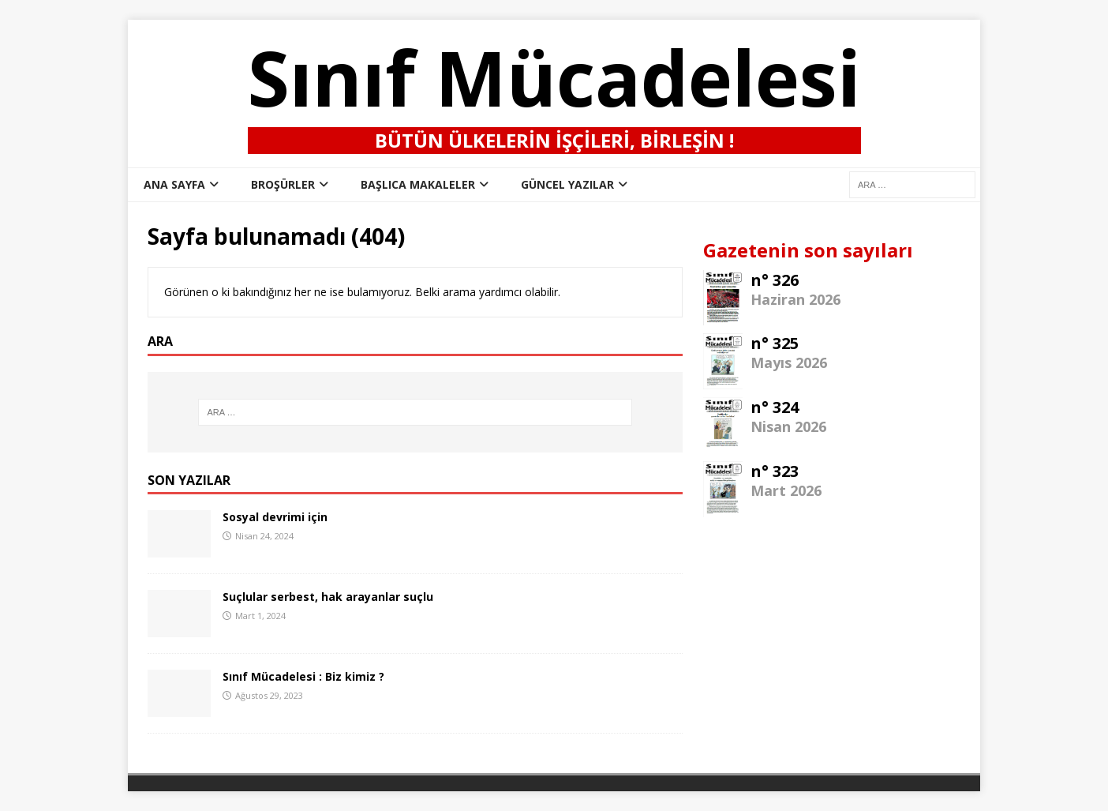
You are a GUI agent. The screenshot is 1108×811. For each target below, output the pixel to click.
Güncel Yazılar (567, 184)
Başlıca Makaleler (418, 184)
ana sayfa (174, 184)
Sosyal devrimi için (275, 516)
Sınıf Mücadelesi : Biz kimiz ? (303, 676)
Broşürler (283, 184)
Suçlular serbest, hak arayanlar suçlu (328, 596)
